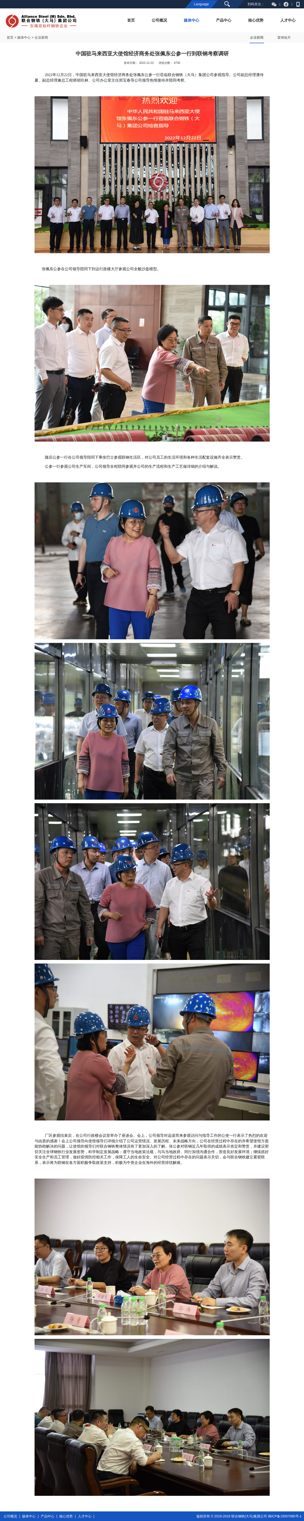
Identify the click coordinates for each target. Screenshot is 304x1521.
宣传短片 (284, 37)
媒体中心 (191, 20)
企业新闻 (256, 37)
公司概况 (159, 20)
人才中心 (288, 20)
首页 (131, 20)
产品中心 (223, 20)
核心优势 (255, 20)
